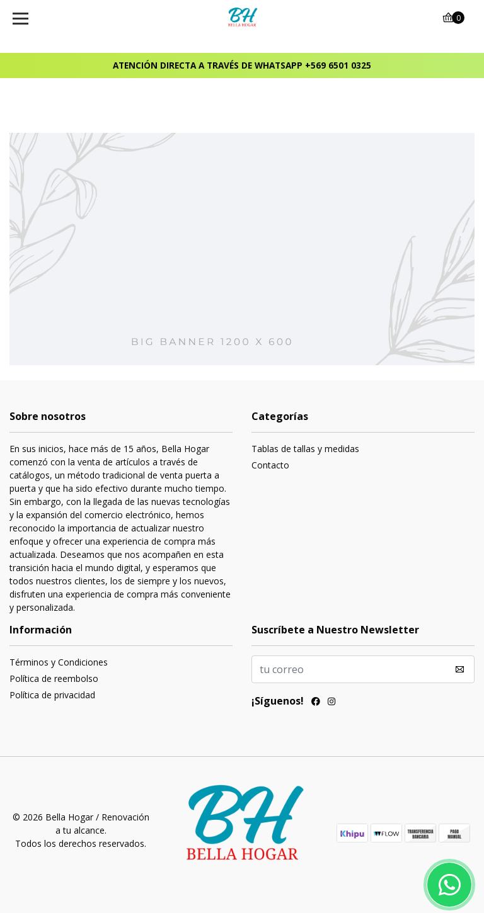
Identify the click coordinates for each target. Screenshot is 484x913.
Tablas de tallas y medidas (305, 449)
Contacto (270, 465)
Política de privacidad (52, 695)
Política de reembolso (53, 678)
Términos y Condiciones (58, 662)
